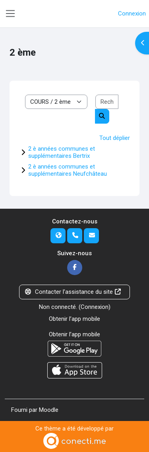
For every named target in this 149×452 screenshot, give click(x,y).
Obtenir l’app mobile (74, 318)
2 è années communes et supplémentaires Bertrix (61, 152)
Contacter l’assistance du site (73, 291)
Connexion (132, 13)
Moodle (48, 409)
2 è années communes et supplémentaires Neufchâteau (67, 170)
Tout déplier (114, 138)
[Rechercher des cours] (107, 102)
